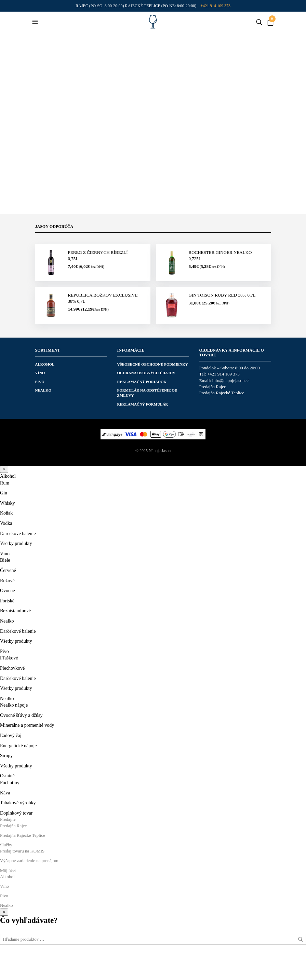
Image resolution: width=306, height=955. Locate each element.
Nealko (43, 390)
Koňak (6, 513)
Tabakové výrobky (18, 802)
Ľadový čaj (11, 735)
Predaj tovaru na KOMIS (22, 851)
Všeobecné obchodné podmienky (152, 364)
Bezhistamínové (15, 610)
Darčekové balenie (18, 533)
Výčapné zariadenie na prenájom (29, 860)
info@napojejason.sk (231, 380)
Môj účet (8, 870)
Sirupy (6, 755)
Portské (7, 600)
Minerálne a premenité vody (27, 725)
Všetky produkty (16, 543)
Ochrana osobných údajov (146, 373)
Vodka (6, 523)
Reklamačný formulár (142, 404)
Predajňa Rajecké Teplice (221, 392)
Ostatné (7, 775)
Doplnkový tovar (16, 813)
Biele (5, 560)
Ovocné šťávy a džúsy (21, 715)
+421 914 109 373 (215, 5)
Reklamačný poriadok (142, 382)
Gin (3, 492)
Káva (5, 792)
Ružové (7, 580)
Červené (8, 570)
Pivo (39, 382)
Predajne (7, 819)
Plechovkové (12, 668)
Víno (40, 373)
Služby (6, 844)
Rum (4, 483)
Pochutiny (9, 782)
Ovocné (7, 590)
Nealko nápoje (14, 705)
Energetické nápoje (18, 745)
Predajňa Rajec (212, 386)
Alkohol (45, 364)
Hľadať (300, 939)
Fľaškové (9, 657)
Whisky (7, 503)
